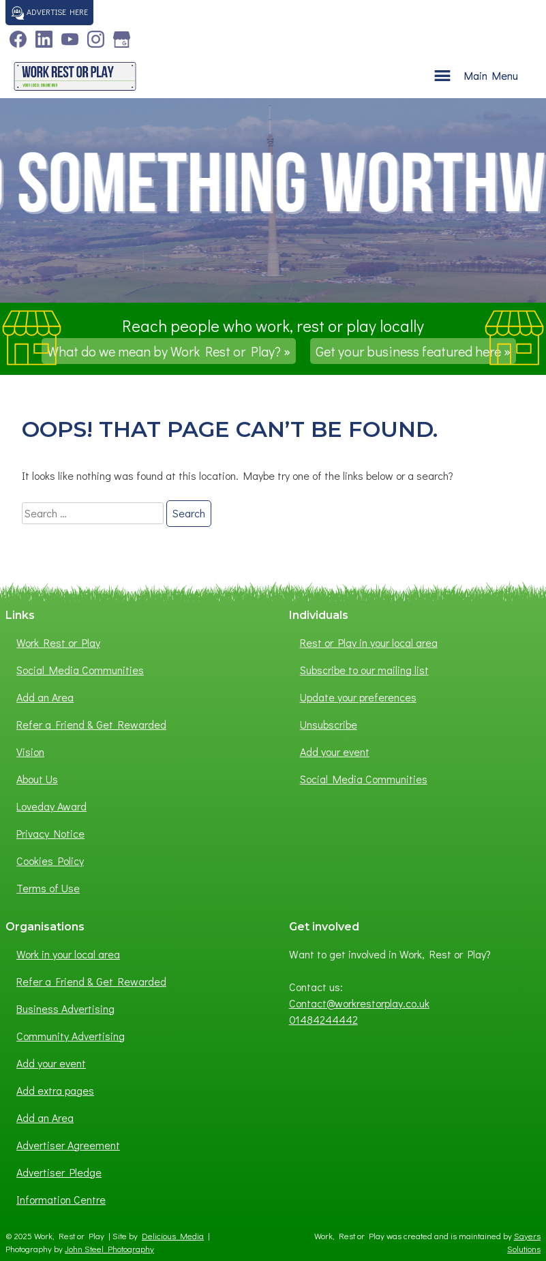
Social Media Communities (80, 670)
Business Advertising (65, 1008)
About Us (37, 779)
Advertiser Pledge (59, 1172)
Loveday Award (51, 806)
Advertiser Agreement (68, 1145)
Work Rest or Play (58, 642)
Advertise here (49, 13)
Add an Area (45, 697)
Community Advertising (70, 1036)
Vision (30, 751)
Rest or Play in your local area (369, 642)
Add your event (334, 751)
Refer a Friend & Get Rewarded (91, 724)
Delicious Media (173, 1235)
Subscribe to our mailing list (364, 670)
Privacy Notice (50, 833)
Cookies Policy (50, 860)
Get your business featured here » (413, 351)
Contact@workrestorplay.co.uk (359, 1003)
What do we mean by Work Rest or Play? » (168, 351)
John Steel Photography (109, 1248)
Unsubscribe (328, 724)
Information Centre (61, 1199)
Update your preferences (358, 697)
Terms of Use (48, 888)
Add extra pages (55, 1090)
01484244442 (323, 1019)
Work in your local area (68, 954)
